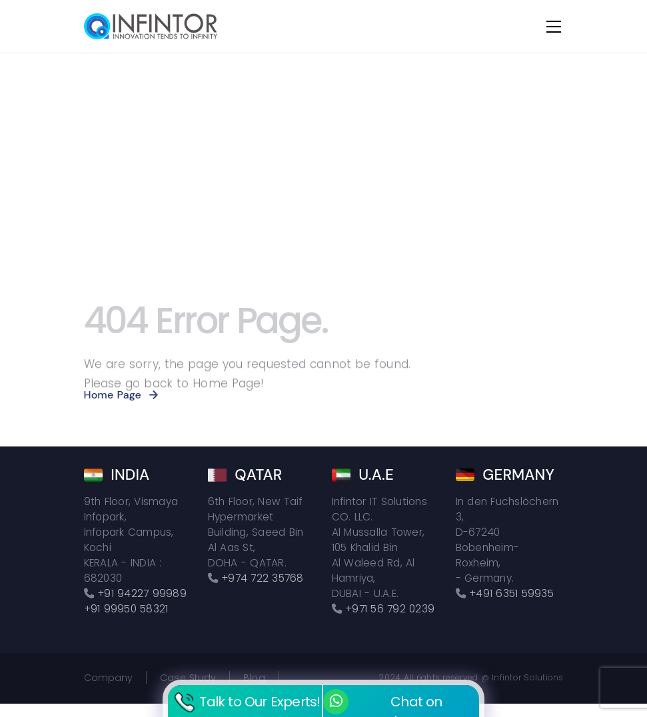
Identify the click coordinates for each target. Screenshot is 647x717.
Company (108, 677)
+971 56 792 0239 (389, 609)
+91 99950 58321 (126, 609)
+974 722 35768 (262, 578)
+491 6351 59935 (511, 593)
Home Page (112, 395)
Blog (254, 677)
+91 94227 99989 (142, 593)
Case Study (188, 677)
